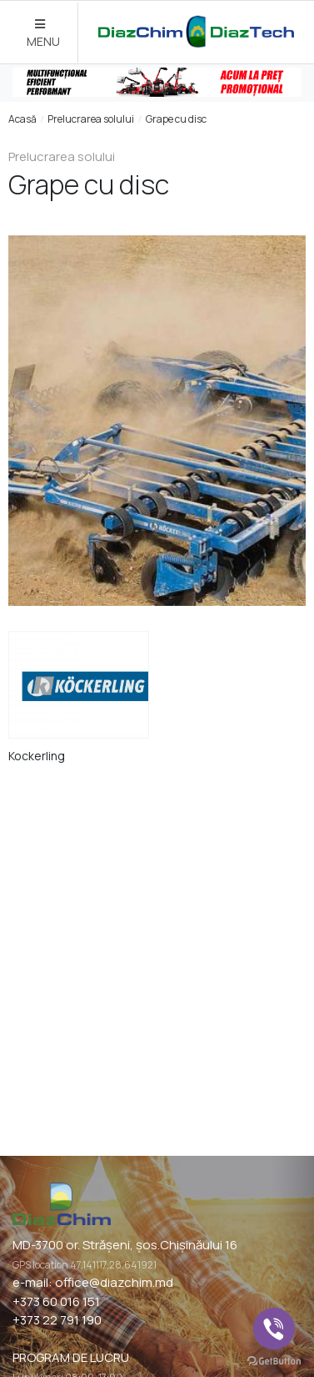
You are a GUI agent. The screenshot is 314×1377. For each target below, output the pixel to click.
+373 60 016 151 (56, 1301)
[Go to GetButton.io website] (274, 1360)
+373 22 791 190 (57, 1320)
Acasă (22, 119)
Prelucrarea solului (90, 119)
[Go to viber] (274, 1328)
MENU (43, 33)
